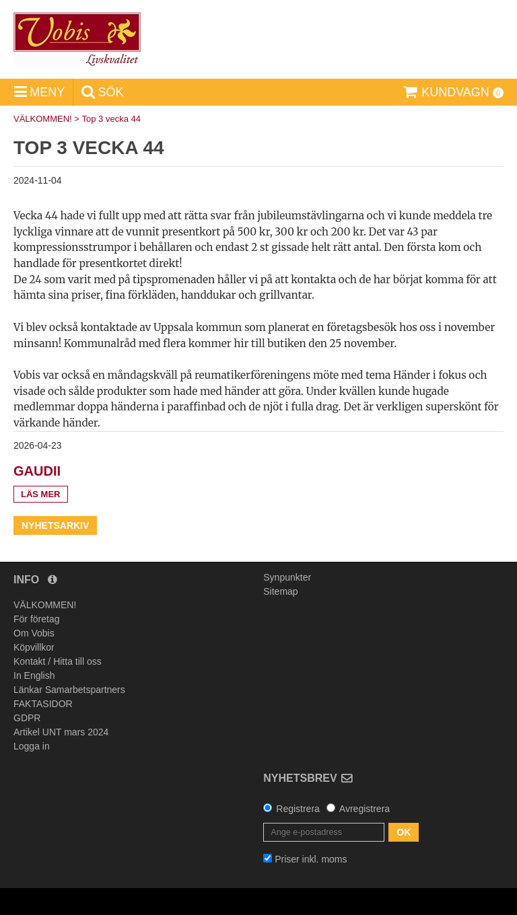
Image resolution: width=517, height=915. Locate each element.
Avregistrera (364, 808)
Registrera (298, 808)
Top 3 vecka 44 (111, 119)
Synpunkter (287, 577)
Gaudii (37, 471)
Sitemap (280, 591)
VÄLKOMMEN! (42, 119)
